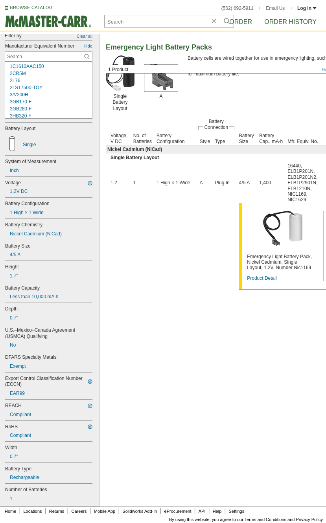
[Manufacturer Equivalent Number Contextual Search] (48, 56)
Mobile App (104, 511)
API (202, 511)
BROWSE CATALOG (31, 7)
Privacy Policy (309, 519)
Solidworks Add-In (139, 511)
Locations (33, 511)
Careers (79, 511)
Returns (56, 511)
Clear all (84, 36)
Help (217, 511)
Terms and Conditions (265, 519)
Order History (290, 21)
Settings (236, 511)
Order (240, 21)
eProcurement (178, 511)
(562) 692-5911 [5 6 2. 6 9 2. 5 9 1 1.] (237, 8)
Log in (307, 8)
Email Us (275, 8)
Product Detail (261, 278)
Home (10, 511)
